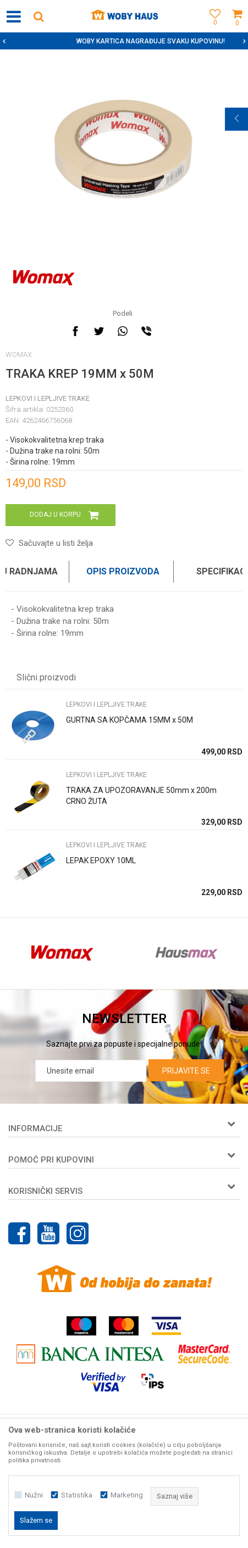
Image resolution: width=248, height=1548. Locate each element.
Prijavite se (186, 1070)
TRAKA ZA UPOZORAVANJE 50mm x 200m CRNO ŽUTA (141, 796)
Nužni (34, 1495)
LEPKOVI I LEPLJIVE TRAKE (47, 398)
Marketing (127, 1495)
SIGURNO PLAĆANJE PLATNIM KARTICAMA (123, 41)
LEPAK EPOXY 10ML (101, 860)
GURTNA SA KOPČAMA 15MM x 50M (129, 720)
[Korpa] (237, 29)
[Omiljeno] (212, 29)
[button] (38, 16)
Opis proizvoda (122, 571)
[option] (124, 41)
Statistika (76, 1495)
